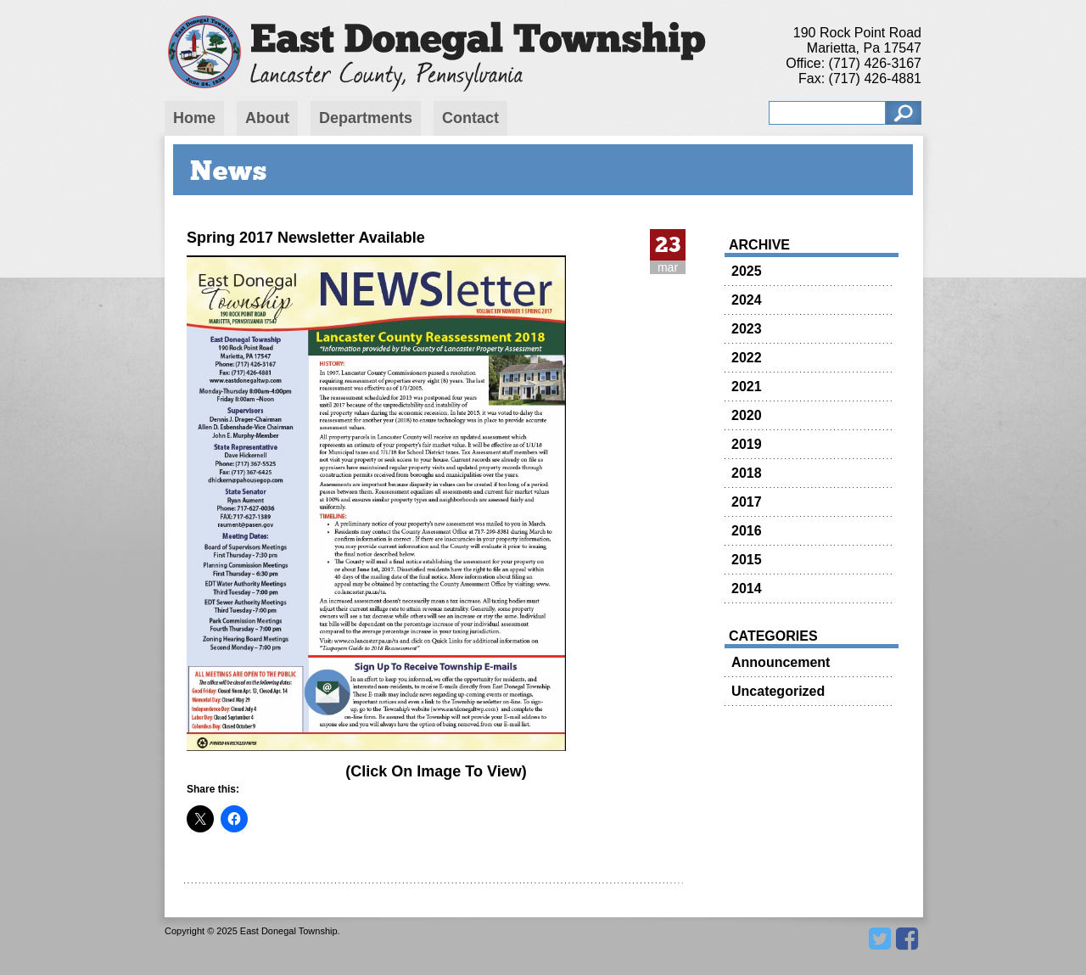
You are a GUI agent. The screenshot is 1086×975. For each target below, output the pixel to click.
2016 (746, 531)
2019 (746, 444)
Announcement (780, 662)
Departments (365, 117)
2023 (746, 329)
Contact (470, 117)
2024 (746, 300)
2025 (746, 271)
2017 (746, 502)
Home (194, 117)
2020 (746, 415)
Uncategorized (778, 691)
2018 (746, 473)
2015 (746, 559)
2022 (746, 357)
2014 (746, 588)
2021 (746, 386)
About (267, 117)
